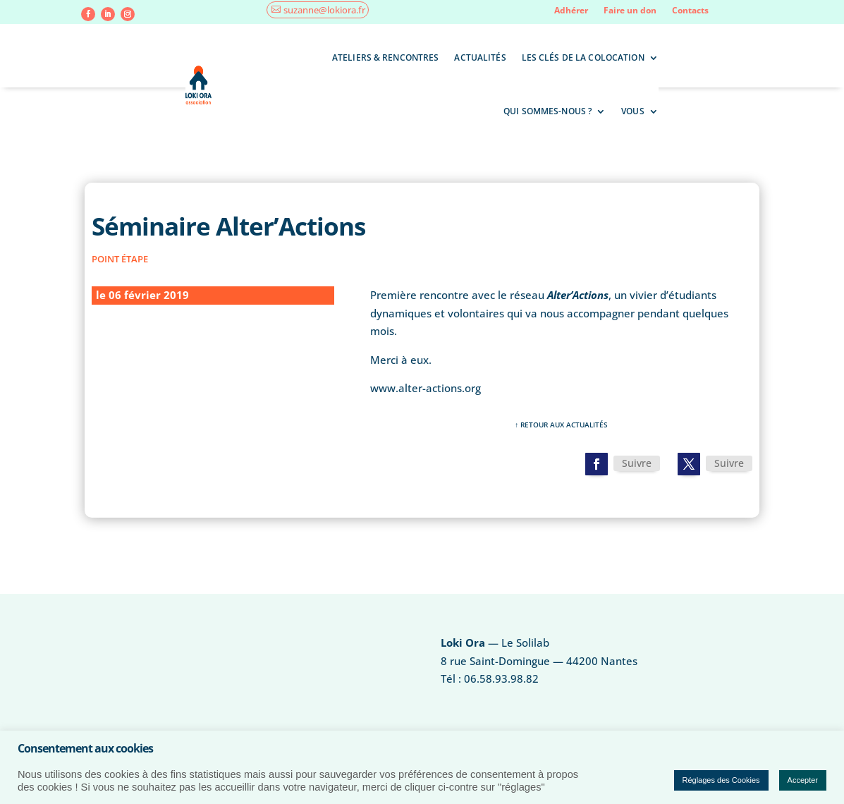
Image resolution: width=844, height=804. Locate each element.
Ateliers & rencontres (385, 57)
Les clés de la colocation (583, 57)
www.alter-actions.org (425, 388)
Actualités (480, 57)
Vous (632, 111)
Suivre (637, 463)
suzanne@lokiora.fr (324, 10)
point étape (120, 258)
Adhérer (571, 11)
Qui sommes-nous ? (547, 111)
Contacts (690, 11)
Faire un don (630, 11)
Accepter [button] (803, 780)
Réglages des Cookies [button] (721, 780)
